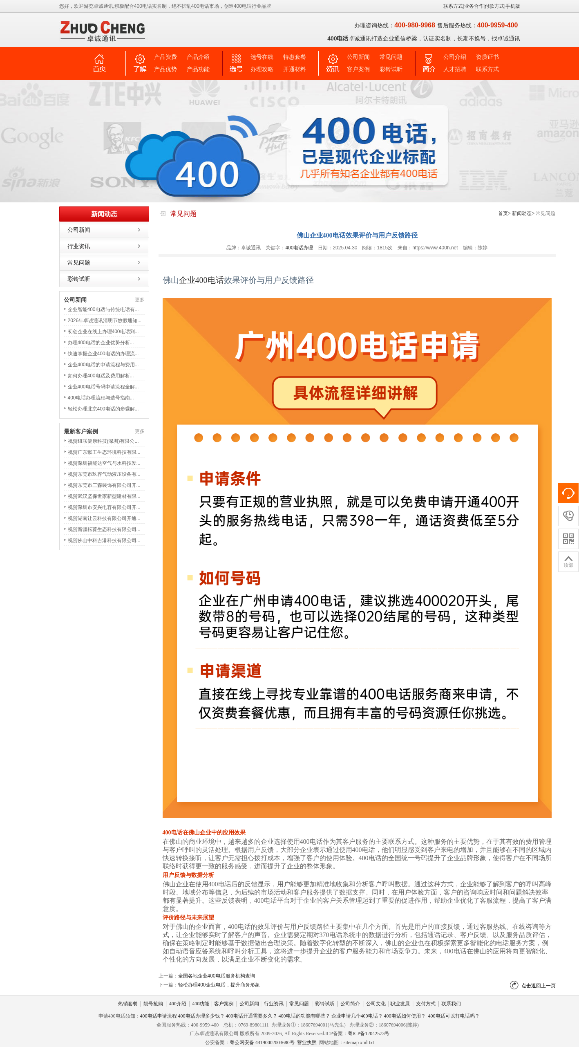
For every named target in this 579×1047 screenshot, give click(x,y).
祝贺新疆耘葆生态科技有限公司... (104, 529)
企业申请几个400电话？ (357, 1016)
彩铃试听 (391, 69)
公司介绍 (454, 57)
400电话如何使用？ (405, 1016)
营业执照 (307, 1042)
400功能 (200, 1004)
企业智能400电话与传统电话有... (103, 309)
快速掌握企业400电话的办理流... (103, 353)
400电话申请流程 (158, 1016)
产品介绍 (198, 57)
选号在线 (261, 57)
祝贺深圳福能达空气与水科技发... (104, 463)
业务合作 (474, 6)
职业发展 (400, 1004)
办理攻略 (261, 69)
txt (371, 1042)
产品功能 (198, 69)
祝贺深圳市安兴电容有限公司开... (104, 507)
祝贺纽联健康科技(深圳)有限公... (103, 441)
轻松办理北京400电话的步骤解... (103, 409)
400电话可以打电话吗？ (454, 1016)
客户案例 (358, 69)
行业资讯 (78, 246)
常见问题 (391, 57)
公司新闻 (358, 57)
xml (364, 1042)
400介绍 (177, 1004)
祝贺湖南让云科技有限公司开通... (104, 518)
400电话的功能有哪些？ (304, 1016)
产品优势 (165, 69)
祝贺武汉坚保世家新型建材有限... (104, 496)
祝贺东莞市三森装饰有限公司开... (104, 485)
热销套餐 (128, 1004)
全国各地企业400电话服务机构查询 (216, 976)
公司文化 (376, 1004)
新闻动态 (522, 213)
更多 (140, 300)
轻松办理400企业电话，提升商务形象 (219, 985)
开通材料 (294, 69)
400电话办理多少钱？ (201, 1016)
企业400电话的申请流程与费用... (103, 365)
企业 (187, 280)
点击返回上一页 (538, 986)
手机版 (512, 6)
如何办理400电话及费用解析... (101, 376)
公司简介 (350, 1004)
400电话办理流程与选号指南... (101, 398)
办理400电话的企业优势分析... (101, 342)
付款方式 (494, 6)
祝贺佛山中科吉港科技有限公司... (104, 540)
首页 (503, 213)
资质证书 (487, 57)
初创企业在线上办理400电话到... (103, 331)
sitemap (351, 1042)
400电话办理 (299, 248)
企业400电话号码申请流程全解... (103, 387)
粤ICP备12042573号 (369, 1033)
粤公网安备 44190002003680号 (262, 1042)
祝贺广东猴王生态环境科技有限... (104, 452)
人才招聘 (454, 69)
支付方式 (426, 1004)
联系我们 (451, 1004)
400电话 (209, 280)
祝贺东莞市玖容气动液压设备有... (104, 474)
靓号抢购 (153, 1004)
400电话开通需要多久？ (251, 1016)
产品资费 (165, 57)
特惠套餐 (294, 57)
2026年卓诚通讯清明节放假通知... (105, 320)
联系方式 (453, 6)
